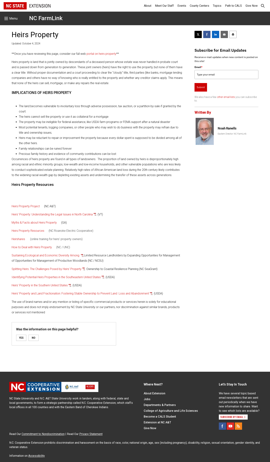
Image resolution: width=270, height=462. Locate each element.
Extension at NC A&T (157, 422)
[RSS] (238, 426)
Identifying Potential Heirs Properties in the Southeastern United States (56, 277)
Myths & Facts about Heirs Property (34, 222)
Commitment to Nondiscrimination (43, 434)
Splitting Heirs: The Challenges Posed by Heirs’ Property (46, 269)
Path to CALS (233, 5)
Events (181, 5)
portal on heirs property (101, 53)
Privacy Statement (91, 434)
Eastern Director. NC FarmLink (232, 134)
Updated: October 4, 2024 (26, 43)
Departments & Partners (160, 405)
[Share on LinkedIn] (215, 34)
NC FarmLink (46, 18)
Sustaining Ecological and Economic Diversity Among (46, 255)
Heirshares (18, 239)
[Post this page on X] (198, 34)
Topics (217, 5)
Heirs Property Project (26, 206)
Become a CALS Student (160, 416)
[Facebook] (222, 426)
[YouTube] (230, 426)
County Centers (199, 5)
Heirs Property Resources (28, 230)
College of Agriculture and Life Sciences (171, 410)
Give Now (252, 5)
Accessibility (36, 455)
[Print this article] (233, 34)
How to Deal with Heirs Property (32, 247)
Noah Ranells (227, 128)
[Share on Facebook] (206, 34)
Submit (201, 87)
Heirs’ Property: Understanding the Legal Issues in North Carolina (52, 214)
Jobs (147, 399)
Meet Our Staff (164, 5)
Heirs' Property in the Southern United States (40, 285)
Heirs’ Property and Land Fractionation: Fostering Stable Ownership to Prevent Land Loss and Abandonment (80, 293)
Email (198, 67)
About (147, 5)
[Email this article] (224, 34)
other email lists (226, 97)
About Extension (154, 393)
